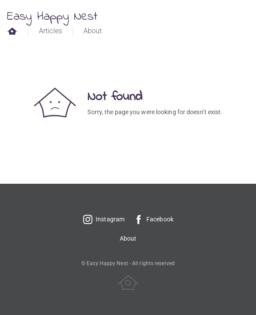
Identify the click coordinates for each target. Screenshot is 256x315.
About (92, 31)
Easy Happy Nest (52, 17)
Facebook (153, 219)
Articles (50, 31)
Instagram (104, 219)
